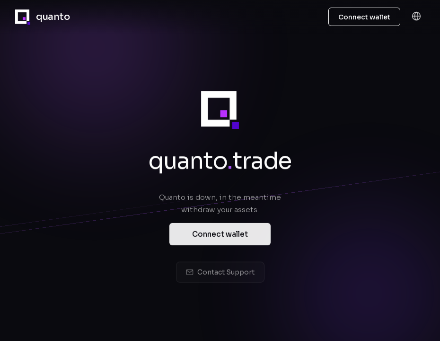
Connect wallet (220, 236)
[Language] (416, 17)
